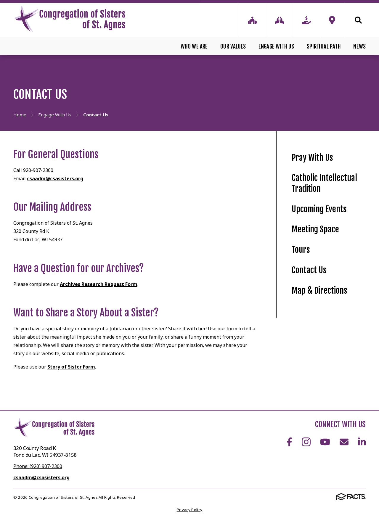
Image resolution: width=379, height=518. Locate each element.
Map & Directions (319, 290)
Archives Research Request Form (98, 284)
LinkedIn (362, 441)
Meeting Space (315, 229)
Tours (301, 249)
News (359, 46)
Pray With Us (312, 157)
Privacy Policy (190, 509)
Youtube (325, 441)
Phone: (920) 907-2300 (37, 466)
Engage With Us (276, 46)
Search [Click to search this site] (358, 20)
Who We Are (194, 46)
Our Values (233, 46)
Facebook (289, 441)
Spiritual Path (324, 46)
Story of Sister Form (71, 366)
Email (344, 441)
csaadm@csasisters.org (55, 178)
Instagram (306, 441)
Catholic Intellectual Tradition (324, 183)
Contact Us (309, 270)
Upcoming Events (319, 209)
